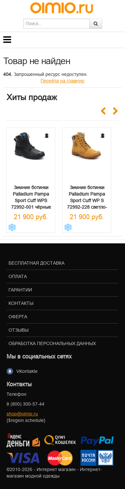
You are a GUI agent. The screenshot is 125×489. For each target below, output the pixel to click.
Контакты (21, 303)
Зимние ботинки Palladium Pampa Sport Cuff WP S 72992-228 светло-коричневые (87, 200)
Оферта (18, 316)
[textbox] (56, 23)
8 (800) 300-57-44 (26, 404)
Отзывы (18, 330)
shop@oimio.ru (22, 413)
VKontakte (27, 371)
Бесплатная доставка (36, 263)
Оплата (18, 276)
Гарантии (20, 289)
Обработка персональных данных (52, 343)
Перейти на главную (62, 80)
